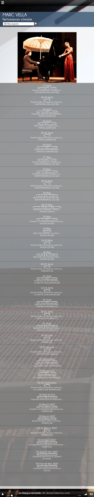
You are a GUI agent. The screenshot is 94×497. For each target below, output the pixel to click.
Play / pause (3, 494)
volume (85, 494)
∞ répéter (91, 494)
